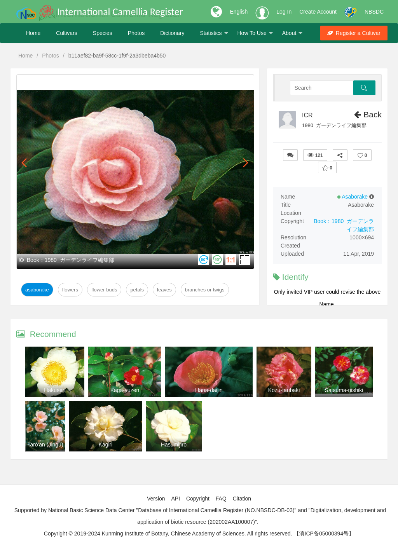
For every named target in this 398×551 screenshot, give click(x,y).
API (175, 498)
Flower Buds (104, 290)
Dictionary (172, 33)
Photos (136, 33)
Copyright (197, 498)
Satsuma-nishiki (344, 390)
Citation (242, 498)
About (292, 33)
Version (156, 498)
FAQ (221, 498)
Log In (284, 12)
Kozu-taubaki (284, 390)
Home (33, 33)
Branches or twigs (205, 290)
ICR (307, 115)
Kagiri (106, 444)
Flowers (70, 290)
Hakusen (54, 390)
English (239, 12)
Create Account (318, 12)
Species (102, 33)
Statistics (214, 33)
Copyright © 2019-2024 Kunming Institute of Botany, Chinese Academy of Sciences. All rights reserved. (168, 533)
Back (368, 114)
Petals (137, 290)
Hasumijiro (174, 444)
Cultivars (66, 33)
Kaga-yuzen (125, 390)
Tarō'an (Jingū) (45, 444)
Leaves (164, 290)
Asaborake (37, 290)
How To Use (255, 33)
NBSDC (374, 12)
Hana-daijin (209, 390)
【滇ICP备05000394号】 (324, 533)
